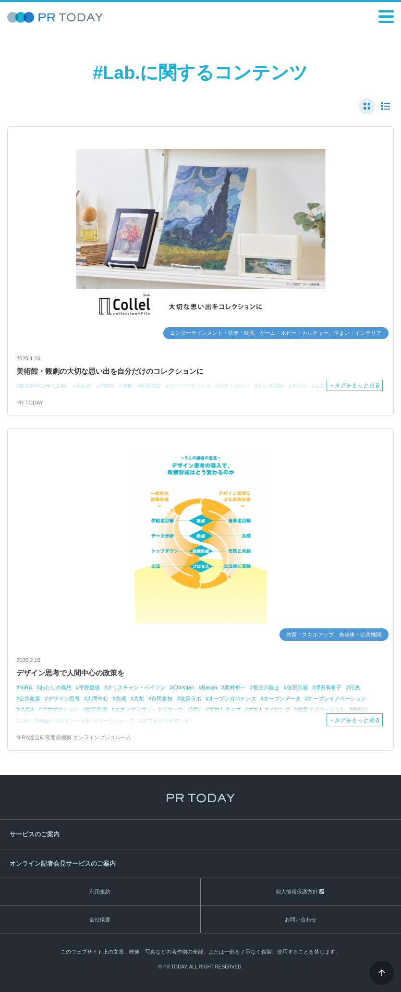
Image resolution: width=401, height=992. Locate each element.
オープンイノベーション (337, 698)
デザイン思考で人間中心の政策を (70, 673)
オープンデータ (282, 698)
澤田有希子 (328, 687)
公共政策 (29, 698)
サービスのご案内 (35, 834)
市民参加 (161, 698)
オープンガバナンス (232, 698)
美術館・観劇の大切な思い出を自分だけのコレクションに (110, 371)
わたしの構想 (56, 687)
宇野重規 (89, 687)
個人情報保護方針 (297, 891)
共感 (121, 698)
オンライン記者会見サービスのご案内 (63, 863)
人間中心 (97, 698)
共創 (139, 698)
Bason (209, 687)
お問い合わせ (300, 919)
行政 (354, 687)
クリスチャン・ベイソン (136, 687)
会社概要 (99, 919)
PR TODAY (29, 402)
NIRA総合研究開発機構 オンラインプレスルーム (73, 737)
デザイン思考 (64, 698)
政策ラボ (190, 698)
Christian (183, 687)
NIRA (25, 687)
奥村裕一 (234, 687)
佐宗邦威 (297, 687)
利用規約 (99, 891)
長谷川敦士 (266, 687)
